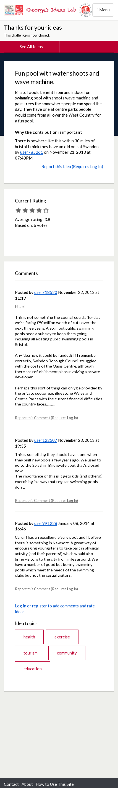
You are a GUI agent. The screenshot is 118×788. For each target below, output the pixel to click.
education (32, 668)
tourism (30, 652)
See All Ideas (31, 46)
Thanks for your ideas (33, 27)
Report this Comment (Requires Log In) (46, 417)
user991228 (45, 523)
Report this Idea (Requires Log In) (72, 166)
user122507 (45, 440)
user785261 (31, 152)
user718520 (45, 292)
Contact (11, 784)
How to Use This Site (55, 784)
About (27, 784)
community (67, 652)
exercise (62, 636)
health (29, 636)
